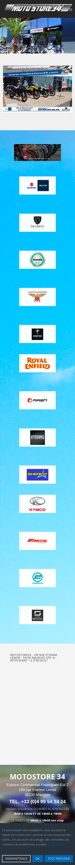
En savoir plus (56, 844)
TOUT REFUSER (59, 858)
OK (37, 858)
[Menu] (69, 12)
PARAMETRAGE (16, 858)
